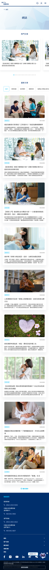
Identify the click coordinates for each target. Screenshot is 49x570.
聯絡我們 (6, 497)
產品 (5, 538)
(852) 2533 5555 (12, 505)
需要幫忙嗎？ (33, 554)
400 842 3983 (11, 514)
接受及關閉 (24, 567)
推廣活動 (6, 549)
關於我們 (6, 545)
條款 (12, 563)
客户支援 (6, 542)
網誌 (5, 552)
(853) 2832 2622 (12, 522)
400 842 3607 (11, 530)
